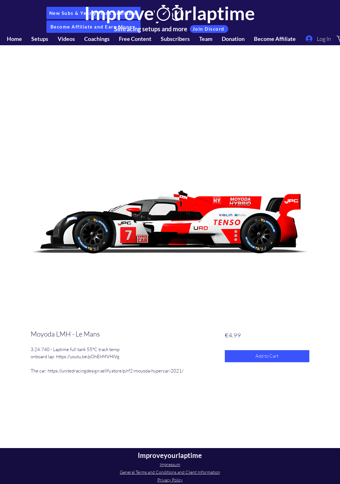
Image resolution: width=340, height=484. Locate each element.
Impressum (170, 464)
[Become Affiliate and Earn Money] (93, 26)
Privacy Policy (170, 479)
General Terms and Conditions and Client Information (170, 472)
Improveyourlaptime (170, 455)
